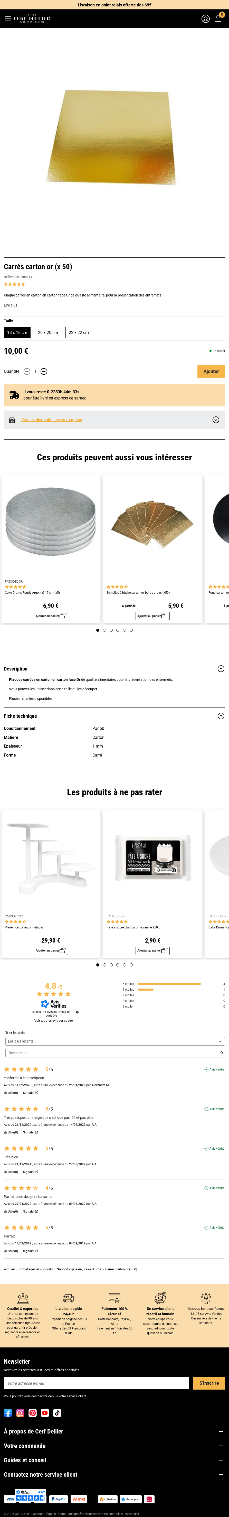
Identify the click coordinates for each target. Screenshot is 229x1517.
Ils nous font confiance (206, 1309)
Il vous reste (47, 391)
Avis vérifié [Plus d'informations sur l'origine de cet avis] (216, 1069)
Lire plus (10, 305)
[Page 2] (104, 630)
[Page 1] (97, 630)
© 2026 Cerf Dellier (17, 1514)
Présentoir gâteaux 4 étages (24, 927)
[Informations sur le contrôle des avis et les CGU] (77, 1012)
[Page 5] (124, 630)
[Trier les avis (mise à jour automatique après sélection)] (115, 1041)
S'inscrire (209, 1383)
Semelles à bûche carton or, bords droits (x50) (138, 592)
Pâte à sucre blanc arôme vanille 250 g (133, 927)
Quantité (11, 371)
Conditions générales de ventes (79, 1514)
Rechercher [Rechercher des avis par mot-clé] (113, 1053)
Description (114, 669)
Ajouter (211, 371)
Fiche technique (114, 716)
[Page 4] (117, 630)
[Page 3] (111, 630)
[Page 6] (131, 630)
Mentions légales (44, 1514)
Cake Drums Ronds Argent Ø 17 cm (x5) (32, 592)
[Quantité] (35, 371)
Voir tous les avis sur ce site (53, 1020)
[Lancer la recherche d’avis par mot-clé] (222, 1053)
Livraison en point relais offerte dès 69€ (114, 5)
